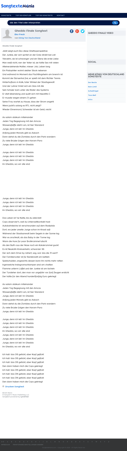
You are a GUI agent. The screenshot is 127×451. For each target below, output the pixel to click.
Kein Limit (92, 86)
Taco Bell (92, 95)
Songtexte (6, 15)
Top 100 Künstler (23, 15)
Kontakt (61, 15)
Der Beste (92, 82)
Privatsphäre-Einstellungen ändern (28, 444)
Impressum (5, 444)
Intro (90, 99)
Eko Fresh (20, 34)
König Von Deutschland (29, 38)
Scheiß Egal (93, 91)
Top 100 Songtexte (44, 15)
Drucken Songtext (14, 387)
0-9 (2, 441)
